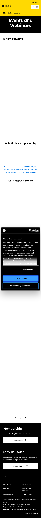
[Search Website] (32, 6)
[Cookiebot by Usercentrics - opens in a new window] (29, 230)
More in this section (20, 13)
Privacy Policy (27, 494)
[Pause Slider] (20, 418)
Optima (35, 513)
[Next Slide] (25, 418)
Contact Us (7, 485)
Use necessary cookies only (20, 286)
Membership (20, 440)
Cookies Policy (8, 494)
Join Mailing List (20, 466)
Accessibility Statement (26, 489)
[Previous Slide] (15, 418)
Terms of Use (26, 485)
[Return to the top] (5, 477)
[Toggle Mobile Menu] (37, 7)
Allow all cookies (20, 278)
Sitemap (6, 488)
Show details (28, 269)
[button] (35, 3)
